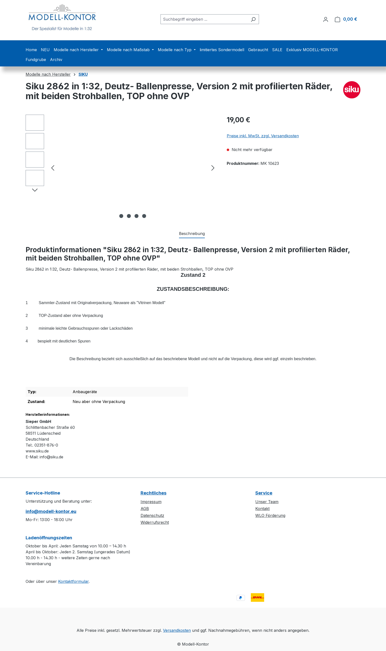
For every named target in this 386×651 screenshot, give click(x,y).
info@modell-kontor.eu (51, 511)
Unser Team (266, 501)
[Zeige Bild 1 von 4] (121, 216)
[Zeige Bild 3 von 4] (137, 216)
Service (263, 493)
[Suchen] (253, 19)
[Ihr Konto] (326, 19)
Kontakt (262, 508)
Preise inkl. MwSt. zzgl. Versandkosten (263, 135)
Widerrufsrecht (155, 522)
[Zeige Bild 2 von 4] (129, 216)
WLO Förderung (270, 515)
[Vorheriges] (52, 168)
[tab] (192, 233)
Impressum (151, 501)
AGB (145, 508)
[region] (121, 167)
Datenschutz (152, 515)
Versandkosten (177, 630)
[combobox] (204, 19)
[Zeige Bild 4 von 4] (144, 216)
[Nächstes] (213, 168)
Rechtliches (153, 493)
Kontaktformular (73, 581)
